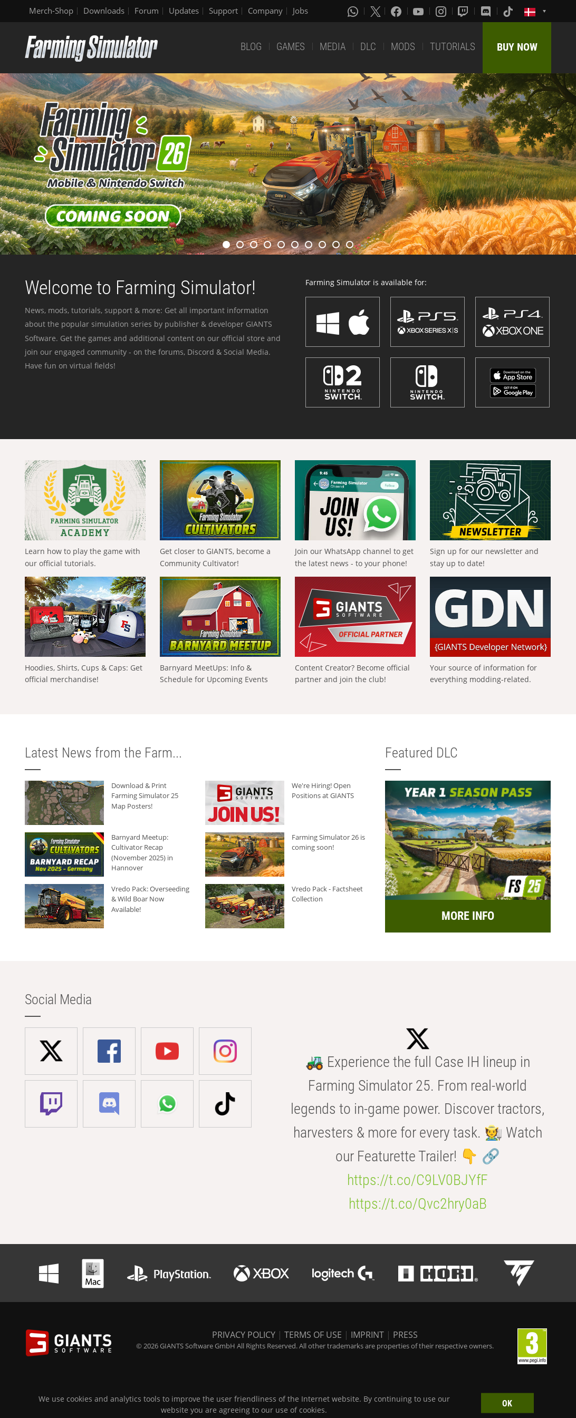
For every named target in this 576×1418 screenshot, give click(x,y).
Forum (147, 10)
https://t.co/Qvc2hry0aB (418, 1203)
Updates (184, 10)
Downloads (103, 10)
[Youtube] (419, 11)
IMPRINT (367, 1335)
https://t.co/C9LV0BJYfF (417, 1180)
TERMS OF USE (313, 1335)
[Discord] (487, 11)
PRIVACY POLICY (243, 1335)
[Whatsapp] (354, 11)
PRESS (405, 1335)
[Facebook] (397, 11)
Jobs (300, 10)
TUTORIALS (452, 47)
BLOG (251, 47)
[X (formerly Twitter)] (375, 11)
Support (223, 10)
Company (265, 10)
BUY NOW (517, 47)
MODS (403, 47)
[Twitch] (464, 11)
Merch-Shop (51, 10)
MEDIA (332, 47)
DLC (368, 47)
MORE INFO (467, 915)
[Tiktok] (509, 11)
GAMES (290, 47)
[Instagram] (442, 11)
